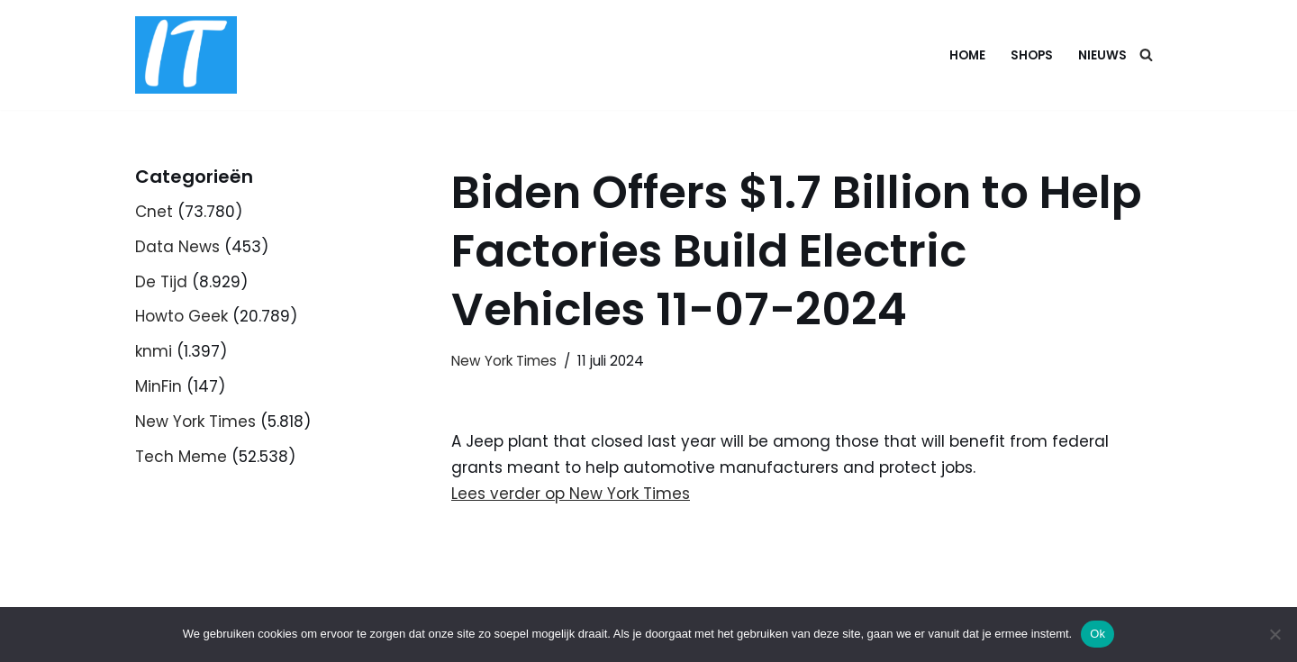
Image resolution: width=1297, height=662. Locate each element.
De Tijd (161, 282)
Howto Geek (181, 316)
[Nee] (1274, 634)
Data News (177, 247)
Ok (1097, 633)
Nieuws (1102, 55)
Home (967, 55)
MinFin (158, 386)
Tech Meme (181, 456)
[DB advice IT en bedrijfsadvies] (186, 55)
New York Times (195, 421)
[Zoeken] (1146, 54)
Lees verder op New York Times (570, 493)
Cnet (154, 211)
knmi (153, 351)
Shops (1032, 55)
